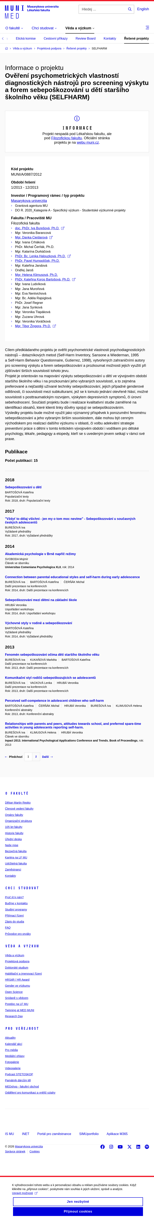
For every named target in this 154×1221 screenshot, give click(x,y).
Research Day (14, 1016)
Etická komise (26, 38)
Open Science (14, 992)
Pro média (11, 1050)
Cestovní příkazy (56, 38)
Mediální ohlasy (14, 1056)
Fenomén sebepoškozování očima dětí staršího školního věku (52, 654)
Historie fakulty (14, 833)
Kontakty (110, 38)
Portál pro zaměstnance (54, 1134)
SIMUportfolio (89, 1134)
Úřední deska (13, 839)
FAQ (8, 927)
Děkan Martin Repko (18, 802)
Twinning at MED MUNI (19, 1010)
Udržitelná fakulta (16, 863)
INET (25, 1134)
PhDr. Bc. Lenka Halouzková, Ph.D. (43, 256)
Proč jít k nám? (14, 897)
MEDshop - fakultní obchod (22, 1086)
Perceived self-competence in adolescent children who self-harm (54, 700)
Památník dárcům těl (18, 1080)
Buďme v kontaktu (16, 903)
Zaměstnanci (13, 869)
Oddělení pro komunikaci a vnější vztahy (30, 1092)
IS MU (9, 1134)
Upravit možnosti (24, 1197)
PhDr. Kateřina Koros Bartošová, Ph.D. (45, 279)
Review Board (86, 38)
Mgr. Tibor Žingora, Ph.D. (35, 326)
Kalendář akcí (13, 1044)
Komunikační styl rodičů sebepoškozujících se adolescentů (50, 677)
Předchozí (13, 756)
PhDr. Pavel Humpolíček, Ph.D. (37, 260)
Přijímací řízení (14, 915)
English (143, 9)
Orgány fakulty (14, 814)
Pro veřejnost (22, 1028)
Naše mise (11, 845)
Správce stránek (15, 1151)
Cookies (34, 1151)
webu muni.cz (88, 142)
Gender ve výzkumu (17, 985)
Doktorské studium (16, 967)
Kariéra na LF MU (16, 857)
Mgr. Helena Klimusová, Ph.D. (36, 275)
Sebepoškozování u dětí (23, 487)
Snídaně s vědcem (16, 998)
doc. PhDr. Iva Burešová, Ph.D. (39, 228)
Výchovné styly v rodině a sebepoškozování (38, 623)
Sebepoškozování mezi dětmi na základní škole (41, 600)
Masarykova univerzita (29, 201)
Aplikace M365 (117, 1134)
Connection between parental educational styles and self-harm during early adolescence (72, 577)
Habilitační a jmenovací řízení (23, 973)
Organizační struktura (18, 821)
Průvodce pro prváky (18, 933)
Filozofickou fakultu (66, 138)
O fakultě (16, 793)
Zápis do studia (14, 921)
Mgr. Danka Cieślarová (34, 237)
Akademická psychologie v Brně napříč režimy (40, 554)
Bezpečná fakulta (15, 851)
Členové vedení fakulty (19, 808)
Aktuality (10, 1037)
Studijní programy (16, 909)
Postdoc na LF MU (16, 1004)
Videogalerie (13, 1068)
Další (47, 756)
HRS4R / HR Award (17, 979)
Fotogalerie (12, 1062)
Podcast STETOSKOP (19, 1074)
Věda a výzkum (22, 946)
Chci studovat (22, 888)
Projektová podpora (17, 961)
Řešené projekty (136, 38)
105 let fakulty (13, 827)
